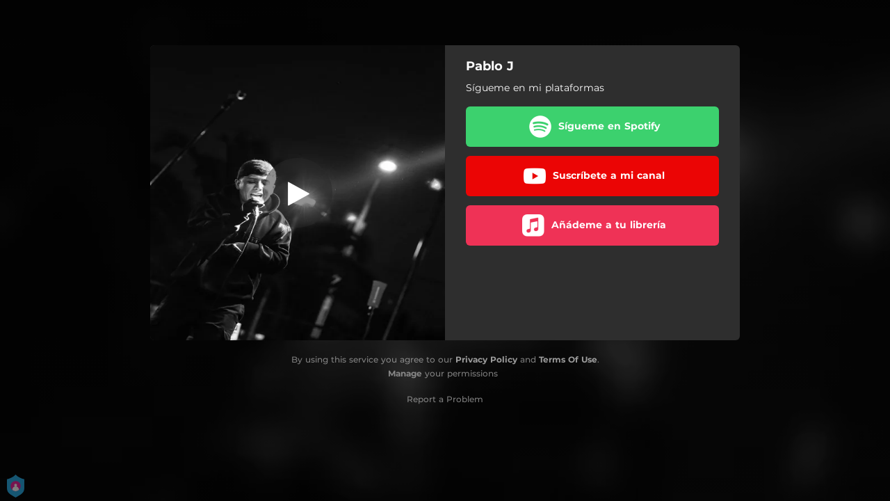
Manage (405, 373)
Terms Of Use (568, 359)
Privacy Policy (486, 359)
